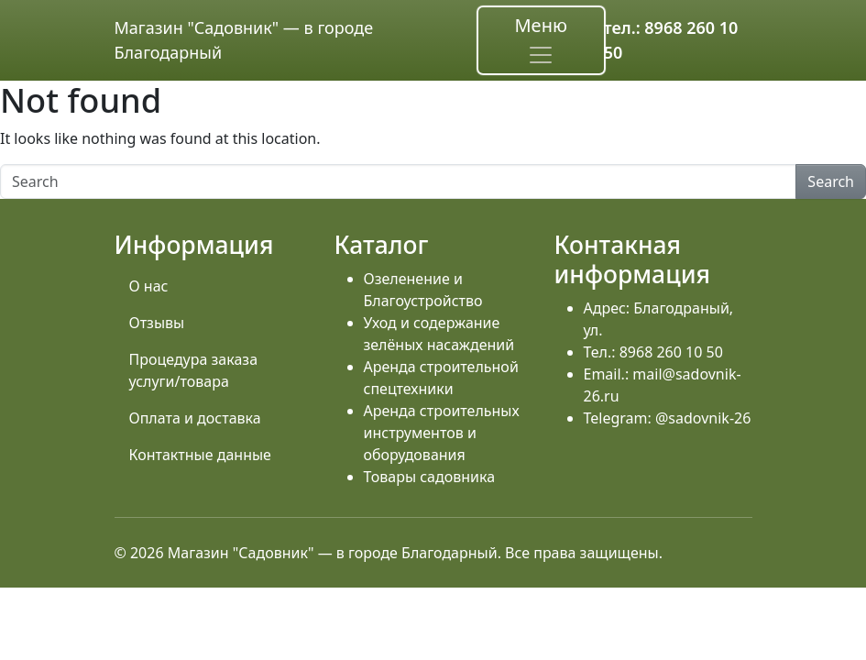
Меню (540, 41)
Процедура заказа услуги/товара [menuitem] (193, 370)
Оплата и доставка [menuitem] (195, 418)
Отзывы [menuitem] (157, 323)
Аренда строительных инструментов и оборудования (442, 433)
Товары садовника (430, 477)
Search (830, 181)
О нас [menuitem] (149, 286)
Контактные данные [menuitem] (200, 455)
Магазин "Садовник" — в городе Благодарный (244, 39)
